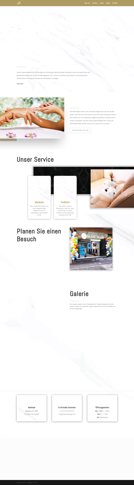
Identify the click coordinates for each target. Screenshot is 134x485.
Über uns (87, 3)
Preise (102, 3)
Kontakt (114, 3)
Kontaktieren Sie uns (80, 130)
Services (94, 3)
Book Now (20, 84)
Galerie (108, 3)
